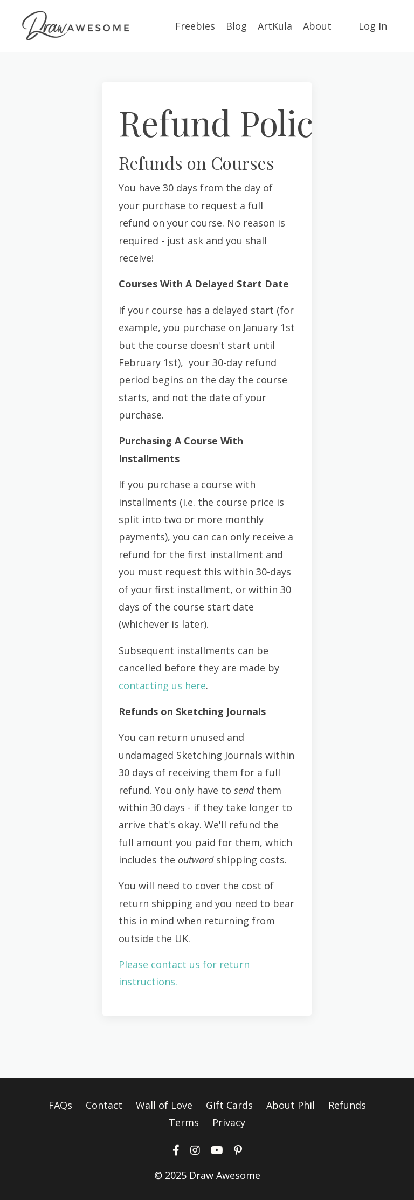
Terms (184, 1122)
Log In (372, 25)
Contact (104, 1105)
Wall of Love (164, 1105)
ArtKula (275, 25)
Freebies (195, 25)
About (317, 25)
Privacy (228, 1122)
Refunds (347, 1105)
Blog (236, 25)
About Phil (290, 1105)
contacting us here (162, 685)
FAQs (60, 1105)
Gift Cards (229, 1105)
